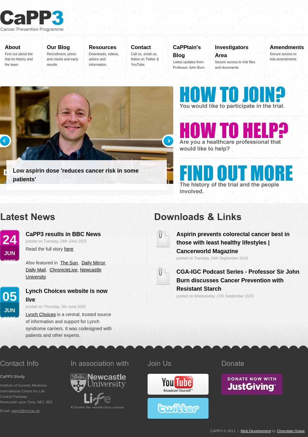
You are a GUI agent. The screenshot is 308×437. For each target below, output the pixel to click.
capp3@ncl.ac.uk (25, 411)
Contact (141, 47)
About (12, 47)
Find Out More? (236, 179)
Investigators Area (231, 51)
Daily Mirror (93, 262)
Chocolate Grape (291, 431)
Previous (5, 140)
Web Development (256, 431)
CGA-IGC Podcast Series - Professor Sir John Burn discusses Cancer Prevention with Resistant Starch (237, 280)
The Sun (69, 262)
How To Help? (234, 137)
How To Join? (232, 97)
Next (167, 140)
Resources (102, 47)
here (68, 249)
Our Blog (58, 47)
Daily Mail (36, 269)
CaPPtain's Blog (187, 51)
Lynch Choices (41, 314)
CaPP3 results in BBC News (63, 234)
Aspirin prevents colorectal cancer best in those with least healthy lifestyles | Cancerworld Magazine (233, 242)
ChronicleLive (63, 269)
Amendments (286, 47)
